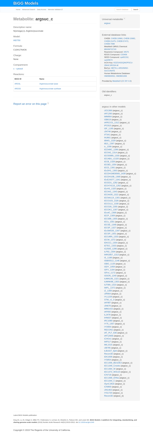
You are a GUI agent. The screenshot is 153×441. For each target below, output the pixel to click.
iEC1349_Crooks (112, 366)
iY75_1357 (109, 324)
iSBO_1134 (110, 264)
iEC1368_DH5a (111, 378)
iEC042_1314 (111, 152)
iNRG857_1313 (111, 254)
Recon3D (109, 354)
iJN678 (107, 306)
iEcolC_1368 (110, 212)
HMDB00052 (109, 76)
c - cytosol (18, 68)
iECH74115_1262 (112, 185)
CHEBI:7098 (109, 44)
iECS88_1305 (111, 219)
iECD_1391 (110, 167)
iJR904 (107, 294)
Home (18, 9)
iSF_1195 (109, 128)
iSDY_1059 (109, 267)
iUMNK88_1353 (112, 281)
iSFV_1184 (109, 270)
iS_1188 (108, 257)
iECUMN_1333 (111, 236)
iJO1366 (108, 110)
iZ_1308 (108, 291)
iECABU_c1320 (111, 158)
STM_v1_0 (109, 299)
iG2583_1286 (110, 248)
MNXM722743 (110, 49)
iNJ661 (107, 137)
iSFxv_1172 (110, 273)
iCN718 (108, 375)
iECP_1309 (109, 215)
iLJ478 (107, 315)
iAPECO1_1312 (112, 122)
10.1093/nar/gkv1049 (86, 422)
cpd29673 (108, 60)
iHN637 (108, 318)
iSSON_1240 (110, 275)
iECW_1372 (110, 240)
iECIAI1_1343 (111, 191)
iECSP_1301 (110, 233)
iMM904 (108, 116)
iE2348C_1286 (111, 149)
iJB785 (107, 348)
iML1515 (108, 345)
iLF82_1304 (110, 251)
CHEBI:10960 (117, 38)
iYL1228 (108, 297)
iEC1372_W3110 (112, 372)
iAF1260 (108, 113)
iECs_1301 (109, 221)
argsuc (107, 23)
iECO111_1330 (111, 203)
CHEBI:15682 (129, 38)
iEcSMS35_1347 (112, 230)
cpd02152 (124, 57)
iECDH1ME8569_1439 (115, 173)
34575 (126, 52)
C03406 (123, 55)
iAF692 (107, 312)
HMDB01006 (121, 76)
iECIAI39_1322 (111, 194)
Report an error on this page (30, 103)
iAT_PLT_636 (110, 333)
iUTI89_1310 (110, 285)
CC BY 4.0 (126, 81)
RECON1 (109, 330)
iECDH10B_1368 (112, 176)
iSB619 (108, 119)
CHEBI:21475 (110, 41)
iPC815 (108, 125)
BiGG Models (25, 3)
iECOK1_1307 (111, 209)
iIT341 (107, 134)
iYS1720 (108, 393)
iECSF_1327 (110, 227)
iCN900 (108, 387)
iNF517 (108, 342)
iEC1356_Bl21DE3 (113, 363)
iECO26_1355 (111, 206)
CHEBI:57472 (122, 41)
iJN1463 (108, 390)
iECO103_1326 (111, 200)
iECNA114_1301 (112, 197)
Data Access (41, 9)
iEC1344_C (110, 381)
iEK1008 (108, 357)
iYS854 (108, 360)
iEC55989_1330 (112, 155)
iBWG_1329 (110, 140)
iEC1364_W (110, 369)
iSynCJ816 (109, 384)
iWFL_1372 (110, 288)
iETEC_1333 (110, 246)
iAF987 (107, 302)
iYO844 (108, 327)
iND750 (16, 40)
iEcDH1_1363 (111, 170)
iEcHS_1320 (110, 188)
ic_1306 (108, 146)
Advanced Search (28, 9)
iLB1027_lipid (110, 351)
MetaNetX (116, 81)
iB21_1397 (109, 143)
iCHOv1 (108, 339)
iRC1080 (108, 321)
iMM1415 (108, 309)
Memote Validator (54, 9)
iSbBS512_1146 (112, 260)
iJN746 (107, 131)
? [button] (48, 103)
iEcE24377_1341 (112, 179)
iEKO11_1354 (111, 243)
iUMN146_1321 (111, 278)
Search (135, 9)
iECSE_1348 (110, 224)
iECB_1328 (109, 161)
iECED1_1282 (111, 182)
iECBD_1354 (110, 164)
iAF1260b (109, 336)
